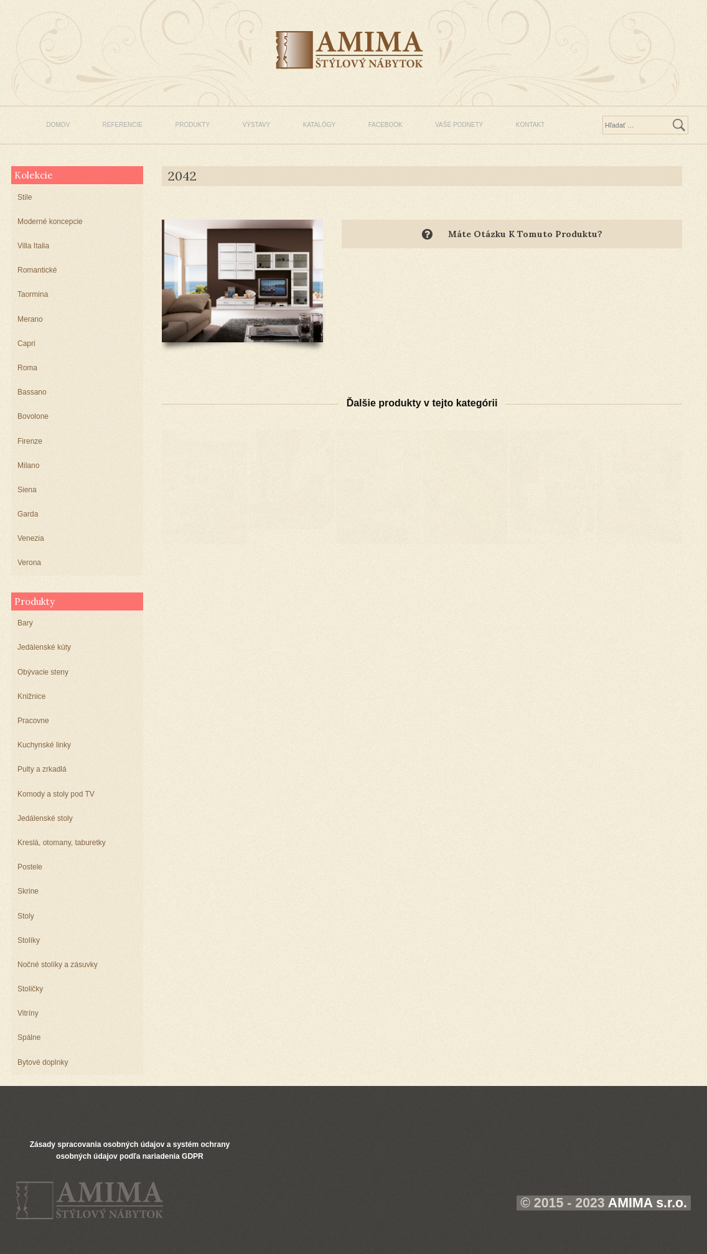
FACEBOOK (385, 124)
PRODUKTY (193, 124)
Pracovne (33, 720)
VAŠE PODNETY (459, 124)
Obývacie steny (42, 672)
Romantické (37, 270)
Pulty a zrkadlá (42, 769)
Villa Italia (33, 245)
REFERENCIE (123, 124)
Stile (24, 197)
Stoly (25, 916)
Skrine (28, 891)
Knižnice (31, 696)
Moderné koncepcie (50, 221)
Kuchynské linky (44, 745)
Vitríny (28, 1013)
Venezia (30, 538)
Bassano (32, 392)
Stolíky (28, 940)
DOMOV (58, 124)
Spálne (28, 1037)
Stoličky (30, 989)
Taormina (32, 294)
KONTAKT (530, 124)
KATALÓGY (319, 124)
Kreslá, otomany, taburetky (61, 842)
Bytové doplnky (42, 1062)
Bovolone (33, 416)
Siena (27, 489)
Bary (25, 623)
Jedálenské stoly (45, 818)
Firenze (29, 441)
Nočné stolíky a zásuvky (57, 964)
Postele (29, 867)
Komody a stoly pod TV (56, 794)
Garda (27, 514)
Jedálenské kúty (44, 647)
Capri (26, 343)
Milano (28, 465)
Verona (29, 562)
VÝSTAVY (257, 124)
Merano (30, 319)
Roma (27, 367)
